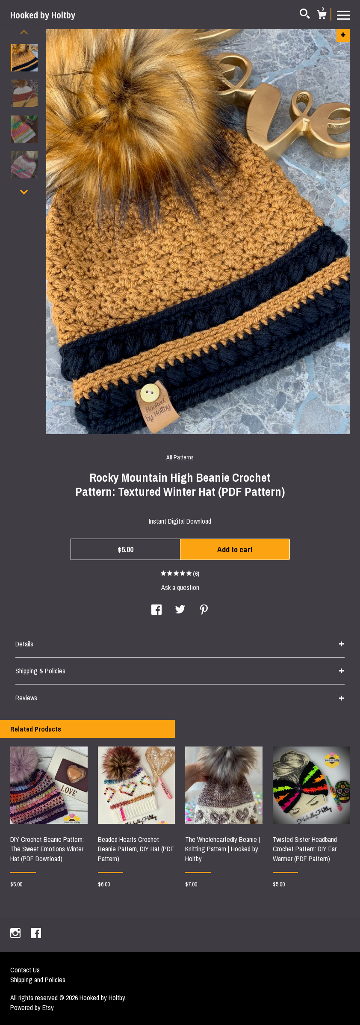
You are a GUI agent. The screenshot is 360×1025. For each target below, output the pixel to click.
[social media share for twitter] (180, 610)
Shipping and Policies (37, 979)
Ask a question (180, 587)
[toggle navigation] (343, 14)
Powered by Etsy (32, 1007)
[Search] (305, 15)
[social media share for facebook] (156, 610)
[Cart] (321, 15)
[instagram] (16, 934)
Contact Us (25, 970)
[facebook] (36, 934)
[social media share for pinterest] (204, 610)
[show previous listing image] (24, 32)
